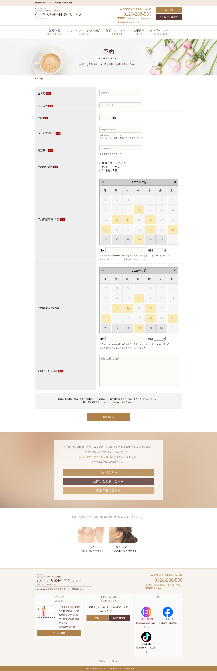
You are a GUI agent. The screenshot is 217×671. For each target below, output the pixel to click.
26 (105, 239)
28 (128, 239)
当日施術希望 (110, 170)
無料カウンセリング (113, 163)
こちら (114, 402)
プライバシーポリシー (108, 661)
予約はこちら (108, 472)
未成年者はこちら (108, 490)
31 (161, 239)
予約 (169, 10)
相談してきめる (111, 166)
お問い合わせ (169, 16)
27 (117, 239)
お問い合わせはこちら (108, 481)
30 (150, 239)
